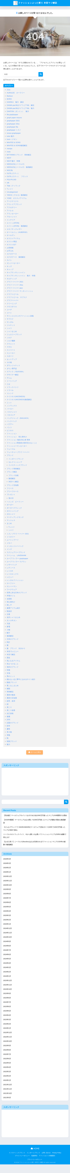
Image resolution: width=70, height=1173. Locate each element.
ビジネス (10, 430)
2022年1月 (7, 1088)
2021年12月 (7, 1093)
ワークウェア (12, 590)
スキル (9, 347)
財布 (8, 726)
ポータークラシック (14, 508)
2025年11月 (7, 885)
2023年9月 (7, 1000)
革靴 (8, 735)
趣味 (8, 729)
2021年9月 (7, 1106)
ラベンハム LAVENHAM (16, 555)
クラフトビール (12, 294)
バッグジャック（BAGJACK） (18, 418)
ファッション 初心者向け (17, 437)
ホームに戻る (34, 752)
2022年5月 (7, 1071)
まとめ (9, 523)
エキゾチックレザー (14, 229)
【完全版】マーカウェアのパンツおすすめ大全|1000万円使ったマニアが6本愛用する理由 (34, 817)
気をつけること (12, 664)
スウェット (11, 344)
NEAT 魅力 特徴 (13, 161)
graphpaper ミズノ (14, 130)
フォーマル (11, 449)
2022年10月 (7, 1049)
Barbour (10, 96)
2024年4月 (7, 969)
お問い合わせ (46, 1161)
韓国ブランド (12, 741)
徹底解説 (12, 478)
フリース (10, 488)
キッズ (9, 266)
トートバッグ (12, 381)
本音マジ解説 (14, 482)
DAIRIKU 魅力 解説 (15, 102)
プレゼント (11, 494)
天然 (8, 624)
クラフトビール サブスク (17, 297)
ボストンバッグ (12, 511)
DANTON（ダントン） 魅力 (18, 111)
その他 (9, 362)
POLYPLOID (11, 180)
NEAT (9, 158)
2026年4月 (7, 863)
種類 (8, 689)
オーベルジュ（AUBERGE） (17, 232)
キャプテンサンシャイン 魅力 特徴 (21, 276)
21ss (8, 90)
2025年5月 (7, 912)
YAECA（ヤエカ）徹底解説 (17, 195)
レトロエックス (12, 574)
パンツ (9, 427)
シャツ (9, 328)
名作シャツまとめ (13, 617)
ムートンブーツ (12, 540)
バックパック (12, 421)
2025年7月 (7, 903)
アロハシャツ (12, 217)
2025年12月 (7, 881)
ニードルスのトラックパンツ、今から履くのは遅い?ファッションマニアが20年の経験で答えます (35, 839)
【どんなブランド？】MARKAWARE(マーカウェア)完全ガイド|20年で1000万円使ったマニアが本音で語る (34, 832)
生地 (8, 673)
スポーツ (10, 356)
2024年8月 (7, 951)
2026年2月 (7, 872)
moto (8, 152)
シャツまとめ (12, 331)
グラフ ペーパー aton (15, 288)
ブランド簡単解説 (13, 469)
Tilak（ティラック (13, 186)
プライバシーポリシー (22, 1164)
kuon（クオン (12, 139)
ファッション (12, 434)
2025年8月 (7, 898)
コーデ (9, 310)
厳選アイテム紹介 (13, 608)
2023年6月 (7, 1013)
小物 (8, 630)
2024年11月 (7, 938)
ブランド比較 (14, 475)
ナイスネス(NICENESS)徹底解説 (19, 400)
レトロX (10, 571)
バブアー (10, 424)
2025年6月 (7, 907)
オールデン (11, 235)
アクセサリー (12, 207)
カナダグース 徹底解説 (16, 257)
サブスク (10, 319)
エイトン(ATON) (14, 223)
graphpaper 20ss (13, 124)
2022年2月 (7, 1084)
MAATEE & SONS (13, 142)
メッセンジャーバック (15, 546)
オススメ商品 (12, 241)
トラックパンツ (12, 387)
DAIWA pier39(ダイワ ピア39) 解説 (20, 105)
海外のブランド (12, 667)
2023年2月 (7, 1031)
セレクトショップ (15, 462)
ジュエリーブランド (14, 334)
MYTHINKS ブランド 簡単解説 (19, 155)
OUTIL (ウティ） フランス (17, 176)
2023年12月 (7, 987)
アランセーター (12, 214)
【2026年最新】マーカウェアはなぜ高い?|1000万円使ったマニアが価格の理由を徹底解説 (34, 824)
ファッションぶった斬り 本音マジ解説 (35, 2)
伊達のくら (11, 596)
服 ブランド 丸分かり (16, 648)
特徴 (8, 670)
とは (8, 384)
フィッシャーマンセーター (17, 446)
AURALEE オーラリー (16, 93)
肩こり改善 (11, 710)
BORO (9, 99)
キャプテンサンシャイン (16, 272)
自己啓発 (10, 713)
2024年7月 (7, 956)
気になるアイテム (13, 661)
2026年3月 (7, 867)
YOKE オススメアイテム (17, 198)
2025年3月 (7, 920)
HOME (35, 1157)
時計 (8, 642)
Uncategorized (12, 192)
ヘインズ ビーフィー (15, 502)
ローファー (11, 583)
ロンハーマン (12, 586)
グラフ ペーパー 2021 (15, 282)
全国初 (9, 599)
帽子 (8, 633)
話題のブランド (12, 723)
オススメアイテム (13, 238)
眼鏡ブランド (12, 682)
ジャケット (11, 325)
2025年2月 (7, 925)
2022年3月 (7, 1080)
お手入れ (10, 251)
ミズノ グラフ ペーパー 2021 (18, 534)
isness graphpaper (14, 133)
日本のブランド (12, 639)
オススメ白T (11, 245)
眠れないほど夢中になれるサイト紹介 (21, 679)
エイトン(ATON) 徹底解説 (17, 226)
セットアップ (12, 359)
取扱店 (9, 611)
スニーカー (11, 353)
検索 (66, 802)
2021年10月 (7, 1102)
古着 (8, 614)
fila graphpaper (12, 115)
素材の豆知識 (12, 698)
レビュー (10, 577)
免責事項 (34, 1164)
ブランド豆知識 (12, 485)
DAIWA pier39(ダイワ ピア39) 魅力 (20, 108)
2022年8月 (7, 1057)
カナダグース (12, 254)
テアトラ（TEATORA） (16, 372)
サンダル (10, 322)
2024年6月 (7, 960)
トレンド (10, 393)
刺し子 (9, 605)
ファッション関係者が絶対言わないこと (22, 443)
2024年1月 (7, 982)
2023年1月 (7, 1035)
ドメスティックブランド (18, 465)
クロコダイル (12, 307)
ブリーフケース (12, 491)
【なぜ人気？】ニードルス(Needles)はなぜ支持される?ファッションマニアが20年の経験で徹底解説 (34, 846)
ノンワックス (12, 406)
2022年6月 (7, 1066)
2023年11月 (7, 991)
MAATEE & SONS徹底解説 (17, 145)
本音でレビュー (12, 651)
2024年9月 (7, 947)
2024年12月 (7, 934)
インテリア (11, 220)
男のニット (11, 676)
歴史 (8, 658)
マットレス (11, 520)
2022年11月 (7, 1044)
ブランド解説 (12, 472)
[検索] (40, 74)
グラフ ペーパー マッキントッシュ (20, 291)
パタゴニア (11, 415)
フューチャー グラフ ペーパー (18, 452)
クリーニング (12, 303)
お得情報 (10, 248)
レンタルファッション (15, 580)
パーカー (10, 409)
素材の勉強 (11, 695)
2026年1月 (7, 876)
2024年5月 (7, 965)
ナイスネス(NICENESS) (16, 396)
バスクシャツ (12, 412)
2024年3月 (7, 973)
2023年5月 (7, 1018)
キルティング (12, 279)
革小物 (9, 732)
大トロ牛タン (12, 620)
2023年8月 (7, 1004)
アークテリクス (13, 201)
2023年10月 (7, 995)
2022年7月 (7, 1062)
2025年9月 (7, 894)
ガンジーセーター (13, 263)
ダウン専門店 (12, 369)
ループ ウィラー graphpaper (17, 558)
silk (8, 183)
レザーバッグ (12, 565)
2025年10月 (7, 889)
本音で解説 (11, 654)
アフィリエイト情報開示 (47, 1164)
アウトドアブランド (14, 204)
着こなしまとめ (12, 686)
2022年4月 (7, 1075)
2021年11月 (7, 1097)
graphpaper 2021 (13, 121)
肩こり (9, 707)
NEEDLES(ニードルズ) (15, 164)
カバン (9, 260)
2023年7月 (7, 1009)
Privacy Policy (56, 1161)
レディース (11, 568)
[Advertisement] (35, 782)
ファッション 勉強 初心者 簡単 (18, 440)
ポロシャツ (11, 514)
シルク (9, 338)
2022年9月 (7, 1053)
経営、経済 (11, 701)
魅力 (8, 744)
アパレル (10, 211)
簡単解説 (10, 692)
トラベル (10, 390)
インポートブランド (16, 459)
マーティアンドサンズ (15, 517)
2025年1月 (7, 929)
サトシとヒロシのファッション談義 (20, 316)
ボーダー (10, 505)
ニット (9, 403)
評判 (8, 720)
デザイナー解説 (12, 375)
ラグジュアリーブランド (16, 552)
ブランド (10, 455)
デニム (9, 378)
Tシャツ (10, 189)
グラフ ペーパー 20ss (15, 285)
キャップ (10, 269)
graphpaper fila (12, 127)
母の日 (11, 498)
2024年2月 (7, 978)
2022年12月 (7, 1040)
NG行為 (10, 170)
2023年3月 (7, 1026)
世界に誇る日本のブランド (17, 593)
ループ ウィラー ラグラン (16, 562)
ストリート (11, 350)
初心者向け (11, 602)
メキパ (9, 543)
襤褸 (8, 716)
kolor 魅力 (10, 136)
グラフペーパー (12, 300)
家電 (8, 627)
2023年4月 (7, 1022)
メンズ (9, 549)
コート (9, 313)
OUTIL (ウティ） (13, 173)
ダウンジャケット (13, 365)
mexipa (9, 149)
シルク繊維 (11, 341)
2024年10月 (7, 942)
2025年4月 (7, 916)
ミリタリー (11, 537)
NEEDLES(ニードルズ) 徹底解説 (20, 167)
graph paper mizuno (14, 118)
